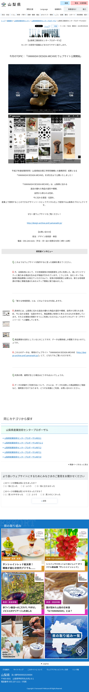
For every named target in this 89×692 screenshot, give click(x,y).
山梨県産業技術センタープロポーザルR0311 (22, 438)
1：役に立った (11, 486)
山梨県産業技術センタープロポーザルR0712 (22, 447)
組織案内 (10, 21)
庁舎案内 (6, 669)
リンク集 (75, 669)
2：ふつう (27, 486)
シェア (47, 26)
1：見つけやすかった (14, 494)
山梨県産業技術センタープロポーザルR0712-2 (23, 442)
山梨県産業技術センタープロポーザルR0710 (22, 457)
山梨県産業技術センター (22, 21)
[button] (79, 3)
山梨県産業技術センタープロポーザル (43, 21)
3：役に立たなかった (46, 486)
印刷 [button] (55, 26)
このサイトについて (35, 669)
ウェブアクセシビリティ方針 (57, 669)
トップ (3, 21)
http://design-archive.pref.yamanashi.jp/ (44, 223)
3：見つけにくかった (52, 494)
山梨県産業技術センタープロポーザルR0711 (22, 452)
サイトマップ (18, 669)
